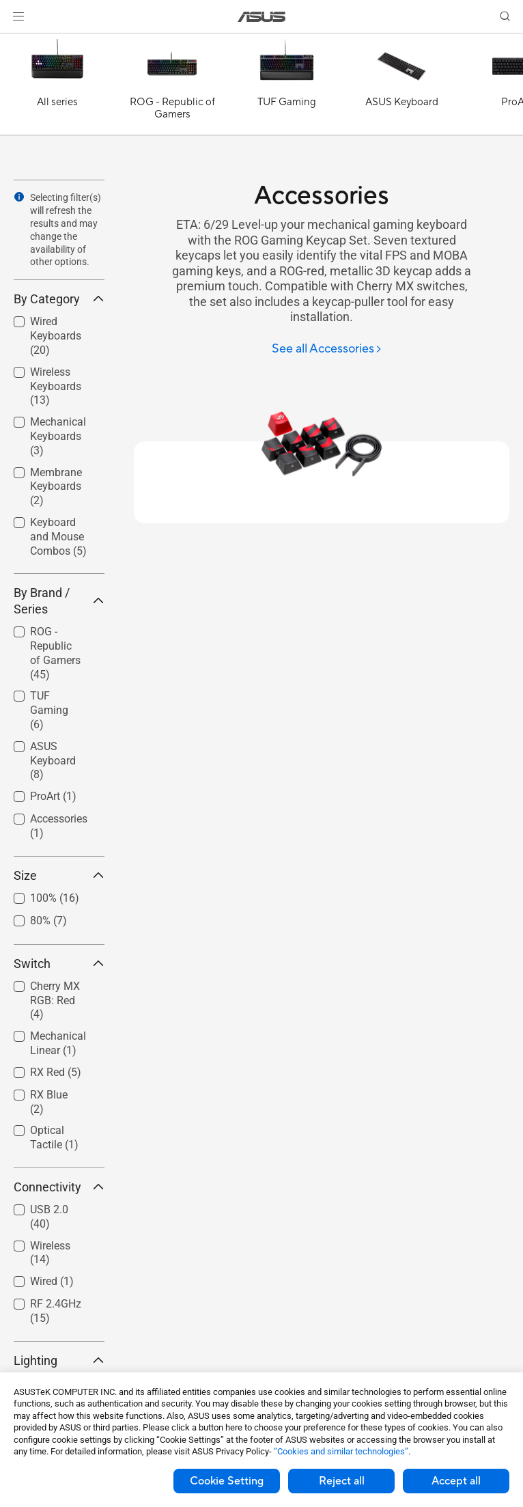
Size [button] (59, 875)
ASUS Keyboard (53, 761)
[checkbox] (54, 654)
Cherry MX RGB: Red (55, 1000)
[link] (262, 17)
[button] (18, 16)
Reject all (342, 1481)
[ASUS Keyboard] (401, 87)
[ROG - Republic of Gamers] (172, 87)
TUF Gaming (49, 710)
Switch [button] (59, 963)
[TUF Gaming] (286, 87)
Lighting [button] (59, 1360)
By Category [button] (59, 299)
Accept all (456, 1481)
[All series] (57, 87)
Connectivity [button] (59, 1187)
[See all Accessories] (327, 349)
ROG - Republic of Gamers (55, 652)
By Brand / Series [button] (59, 600)
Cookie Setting (227, 1481)
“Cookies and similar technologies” (341, 1451)
